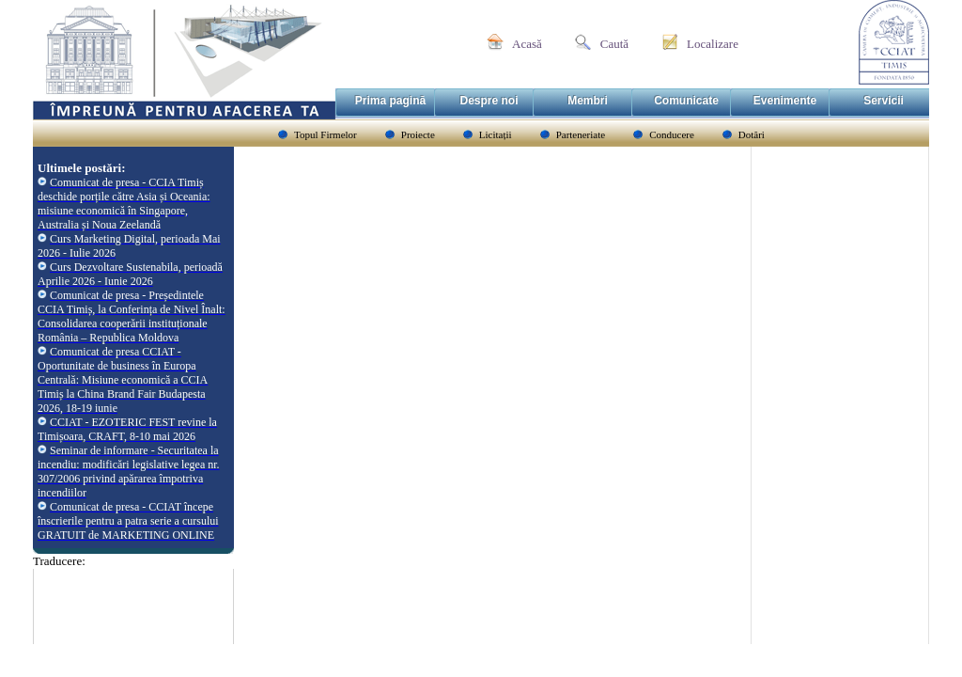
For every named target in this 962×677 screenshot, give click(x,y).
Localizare (712, 44)
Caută (614, 44)
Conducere (671, 134)
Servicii (883, 100)
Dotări (751, 134)
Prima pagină (390, 100)
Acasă (527, 44)
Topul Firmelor (325, 134)
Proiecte (418, 134)
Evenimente (784, 100)
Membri (587, 100)
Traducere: (59, 561)
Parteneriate (581, 134)
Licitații (495, 134)
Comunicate (686, 100)
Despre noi (488, 100)
